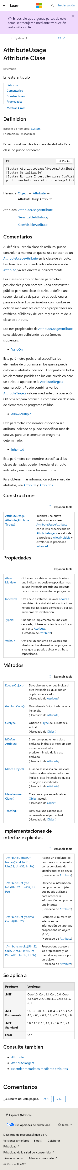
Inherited (17, 449)
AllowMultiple (21, 414)
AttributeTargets (51, 381)
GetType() (11, 723)
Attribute (39, 193)
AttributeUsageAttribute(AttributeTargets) (17, 520)
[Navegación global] (4, 5)
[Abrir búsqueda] (52, 5)
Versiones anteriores (16, 1140)
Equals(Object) (14, 685)
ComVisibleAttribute (32, 224)
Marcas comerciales (41, 1158)
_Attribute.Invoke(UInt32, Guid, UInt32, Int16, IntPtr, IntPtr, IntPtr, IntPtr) (21, 950)
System (19, 38)
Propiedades (14, 101)
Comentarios (15, 90)
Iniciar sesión (66, 5)
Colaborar (54, 1140)
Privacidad (9, 1146)
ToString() (11, 811)
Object (22, 193)
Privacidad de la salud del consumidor (27, 1152)
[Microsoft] (39, 5)
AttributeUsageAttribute (35, 209)
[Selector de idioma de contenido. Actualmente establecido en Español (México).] (18, 1115)
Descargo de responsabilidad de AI (25, 1134)
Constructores (16, 96)
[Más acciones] (71, 38)
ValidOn (17, 349)
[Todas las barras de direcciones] (7, 38)
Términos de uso (13, 1158)
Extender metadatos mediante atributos (39, 1068)
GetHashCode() (15, 706)
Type (46, 723)
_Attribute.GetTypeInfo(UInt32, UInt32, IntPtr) (20, 887)
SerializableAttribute (32, 217)
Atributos (46, 485)
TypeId (9, 620)
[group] (39, 174)
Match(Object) (14, 769)
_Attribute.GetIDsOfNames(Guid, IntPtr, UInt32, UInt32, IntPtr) (19, 862)
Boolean (64, 599)
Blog (37, 1140)
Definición (13, 85)
